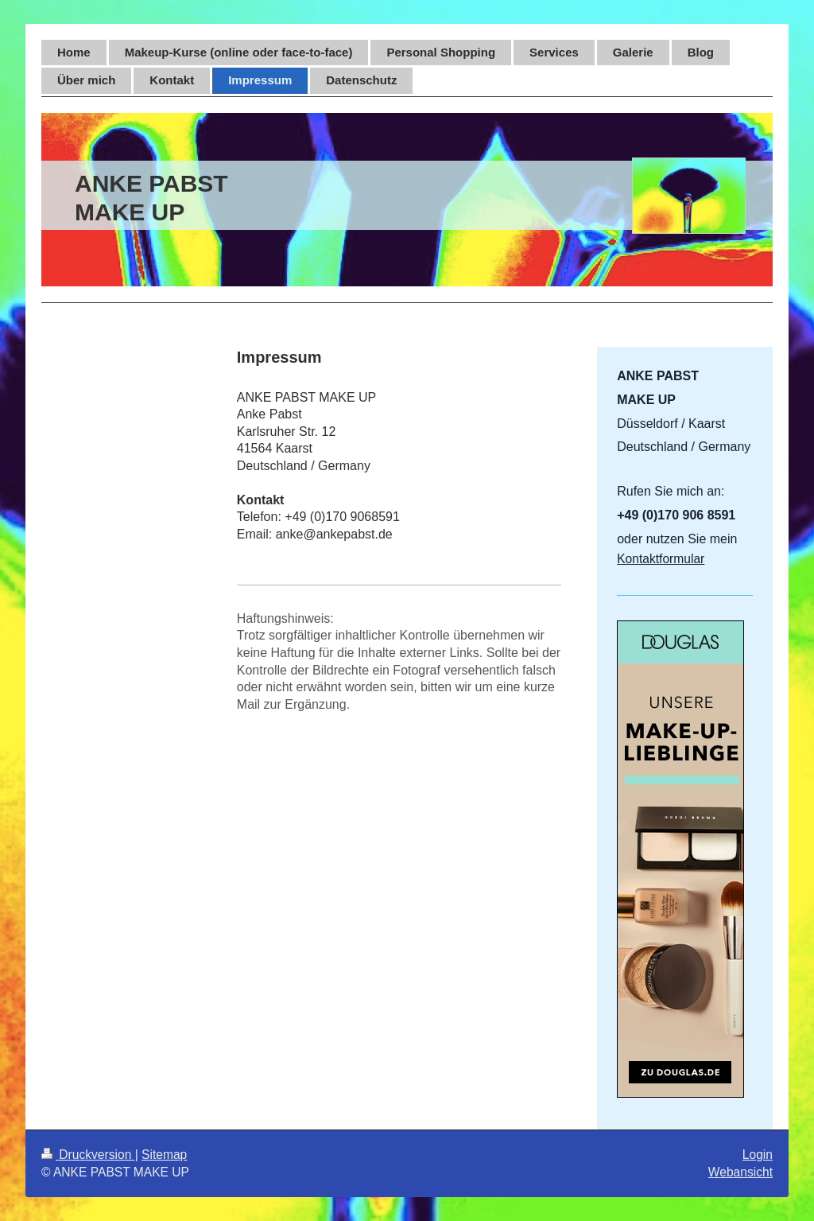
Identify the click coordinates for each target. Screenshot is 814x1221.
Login (757, 1154)
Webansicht (740, 1172)
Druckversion (88, 1154)
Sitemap (164, 1154)
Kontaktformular (660, 559)
